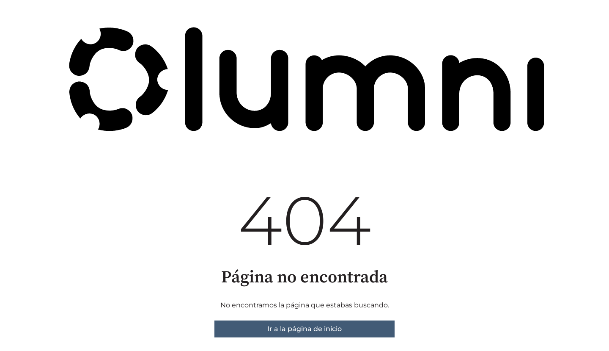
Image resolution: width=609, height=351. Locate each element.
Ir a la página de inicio (304, 329)
